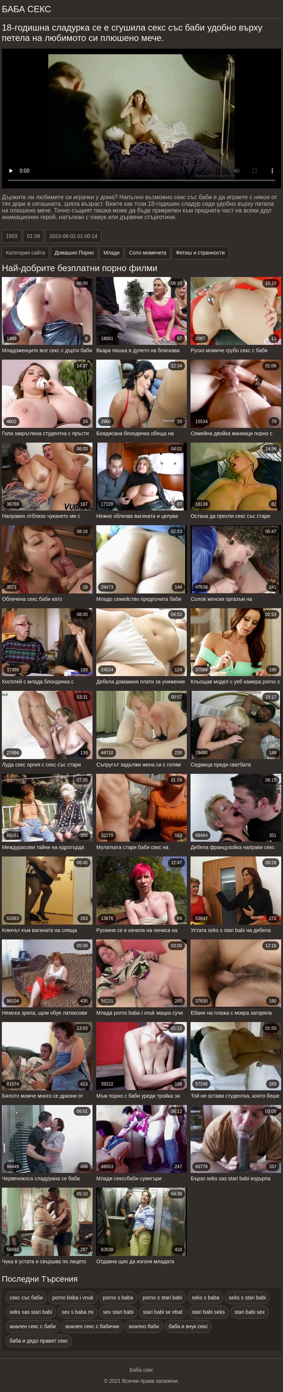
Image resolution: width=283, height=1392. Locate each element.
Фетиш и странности (200, 253)
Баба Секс (26, 9)
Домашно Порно (74, 253)
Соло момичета (147, 253)
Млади (112, 253)
